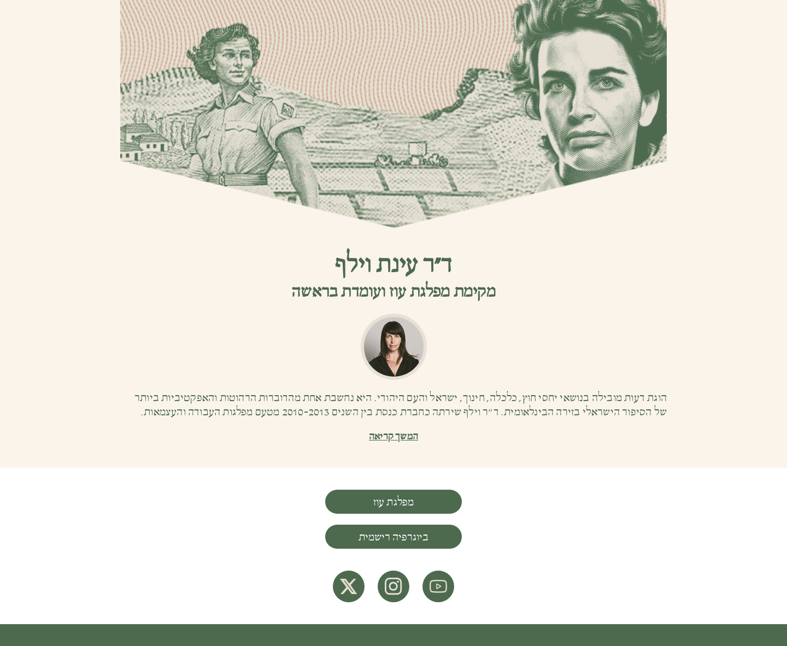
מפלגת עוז (393, 502)
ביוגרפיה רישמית (393, 537)
